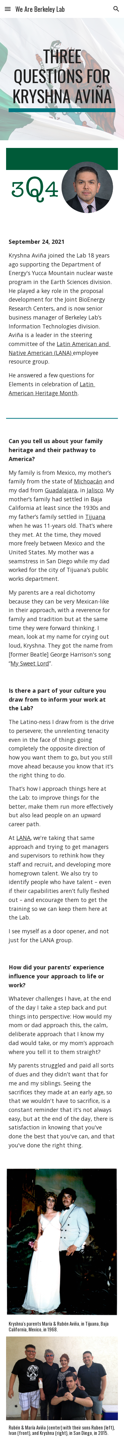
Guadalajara (61, 490)
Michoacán (88, 481)
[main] (62, 79)
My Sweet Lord (30, 663)
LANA (23, 838)
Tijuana (95, 516)
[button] (7, 9)
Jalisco (95, 490)
